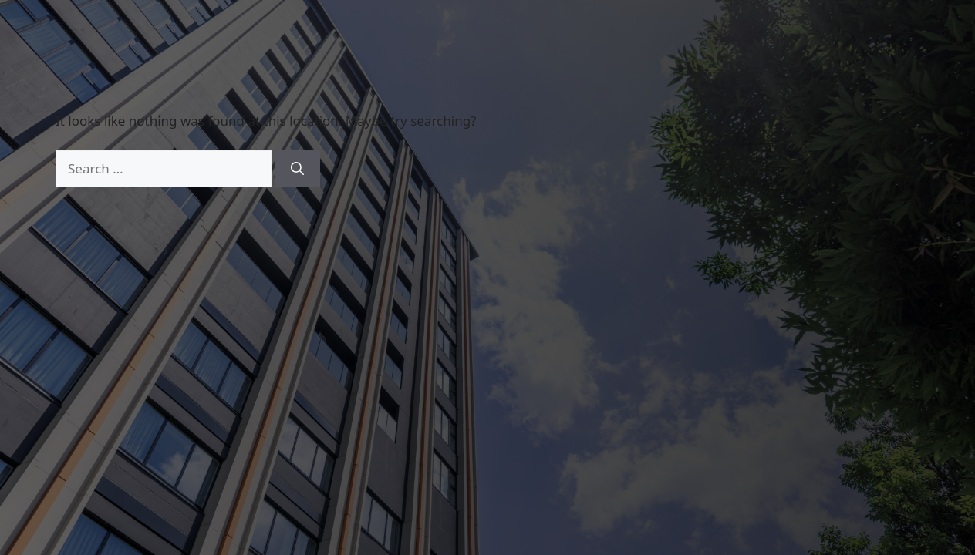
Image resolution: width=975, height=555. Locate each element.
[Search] (297, 168)
